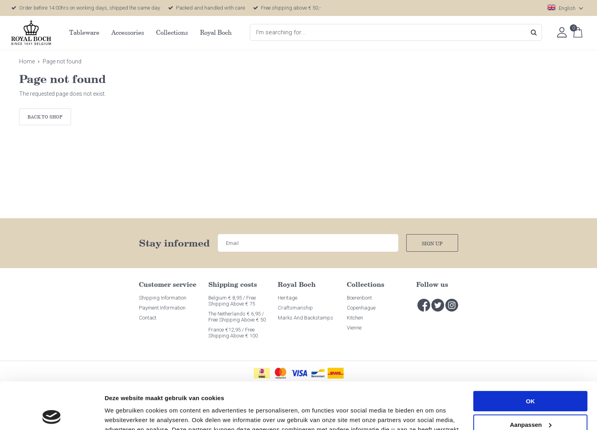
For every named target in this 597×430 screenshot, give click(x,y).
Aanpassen (531, 377)
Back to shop (45, 117)
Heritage (287, 298)
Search (534, 32)
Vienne (354, 328)
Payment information (162, 308)
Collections (172, 32)
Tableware (84, 32)
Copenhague (361, 308)
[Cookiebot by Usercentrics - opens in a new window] (52, 414)
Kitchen (355, 318)
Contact (147, 318)
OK (530, 354)
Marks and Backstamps (305, 318)
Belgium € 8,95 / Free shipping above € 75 (232, 301)
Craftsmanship (295, 308)
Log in (562, 32)
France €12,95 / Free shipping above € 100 (233, 333)
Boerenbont (359, 298)
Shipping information (162, 298)
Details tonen (123, 414)
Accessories (127, 32)
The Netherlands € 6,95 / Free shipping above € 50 (237, 317)
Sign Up (432, 243)
